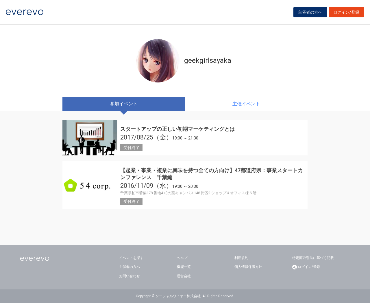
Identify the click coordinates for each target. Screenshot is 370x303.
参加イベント (124, 103)
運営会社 (184, 276)
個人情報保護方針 (248, 267)
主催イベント (246, 103)
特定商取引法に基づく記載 (313, 258)
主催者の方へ (310, 12)
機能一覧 (184, 267)
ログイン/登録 (346, 12)
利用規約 (241, 258)
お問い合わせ (129, 276)
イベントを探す (131, 258)
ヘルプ (182, 258)
